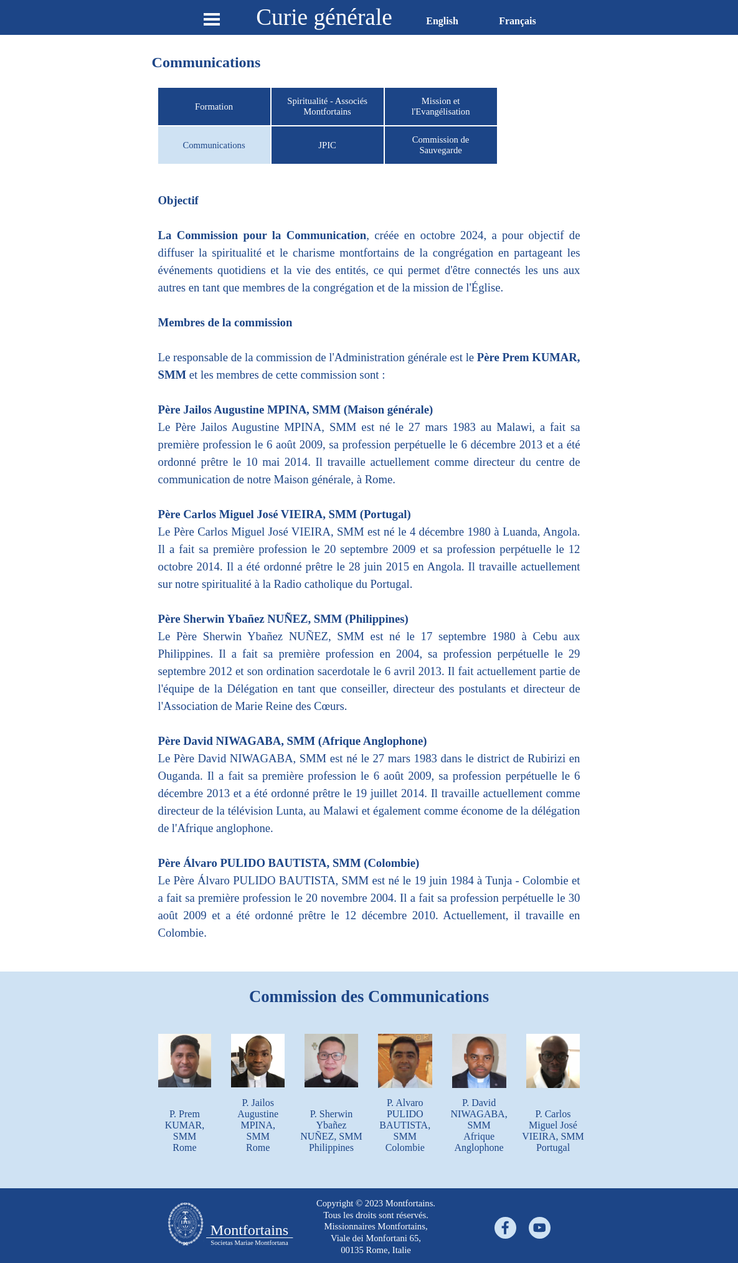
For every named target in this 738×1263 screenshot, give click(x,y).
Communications (213, 145)
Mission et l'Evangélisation (441, 106)
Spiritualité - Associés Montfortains (327, 106)
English (442, 21)
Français (517, 21)
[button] (331, 1033)
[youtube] (540, 1228)
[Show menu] (212, 19)
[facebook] (505, 1228)
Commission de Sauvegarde (441, 145)
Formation (214, 106)
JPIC (327, 145)
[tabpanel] (369, 575)
